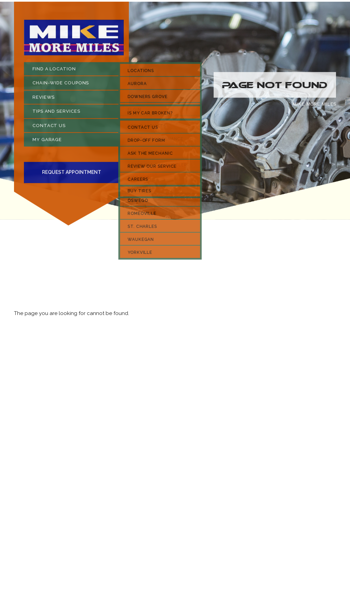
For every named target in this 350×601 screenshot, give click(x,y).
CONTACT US (49, 126)
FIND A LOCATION (54, 70)
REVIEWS (43, 98)
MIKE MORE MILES (314, 105)
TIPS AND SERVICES (56, 112)
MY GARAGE (47, 141)
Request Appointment (71, 174)
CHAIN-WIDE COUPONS (60, 84)
